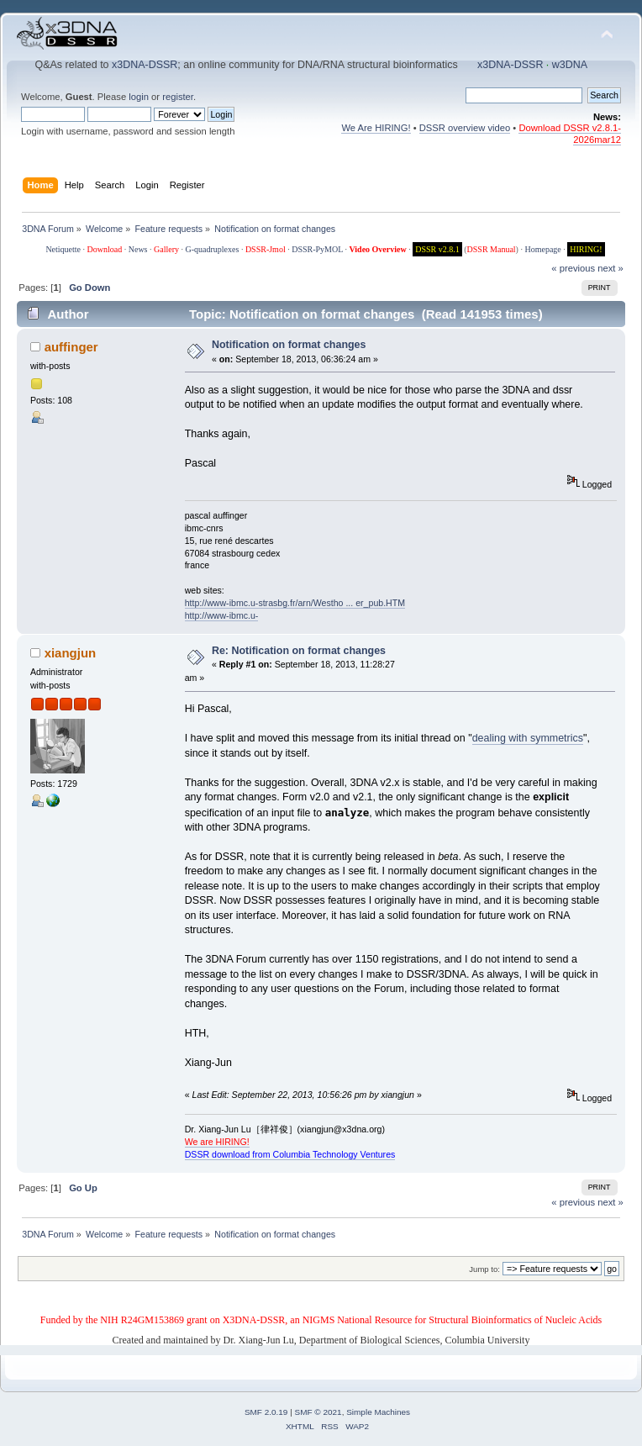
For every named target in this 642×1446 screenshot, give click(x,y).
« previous (573, 268)
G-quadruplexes (212, 249)
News (138, 249)
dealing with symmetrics (527, 738)
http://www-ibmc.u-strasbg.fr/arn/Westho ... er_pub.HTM (295, 603)
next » (610, 268)
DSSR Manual (491, 249)
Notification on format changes (289, 345)
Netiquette (63, 249)
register (177, 97)
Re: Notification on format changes (299, 651)
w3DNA (569, 65)
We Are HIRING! (375, 128)
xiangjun (71, 653)
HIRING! (586, 249)
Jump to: (484, 1269)
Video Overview (377, 249)
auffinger (71, 347)
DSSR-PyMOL (317, 249)
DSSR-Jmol (265, 249)
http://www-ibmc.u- (222, 615)
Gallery (166, 249)
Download (105, 249)
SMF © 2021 (318, 1412)
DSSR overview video (465, 128)
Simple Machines (378, 1412)
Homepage (542, 249)
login (139, 97)
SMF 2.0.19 (266, 1412)
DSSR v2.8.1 (437, 249)
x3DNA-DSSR (144, 65)
